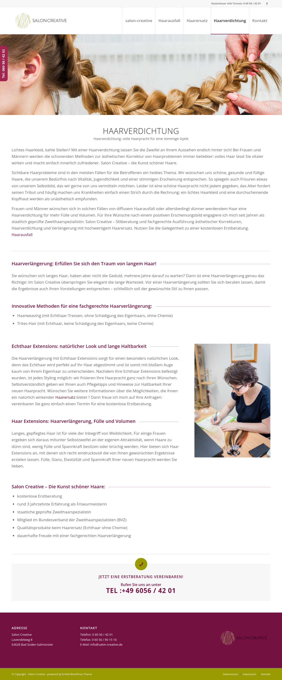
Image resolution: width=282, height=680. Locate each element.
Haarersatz (65, 397)
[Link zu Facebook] (266, 3)
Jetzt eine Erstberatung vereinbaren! (141, 576)
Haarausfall (22, 234)
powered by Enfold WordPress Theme (69, 674)
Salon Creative (36, 674)
